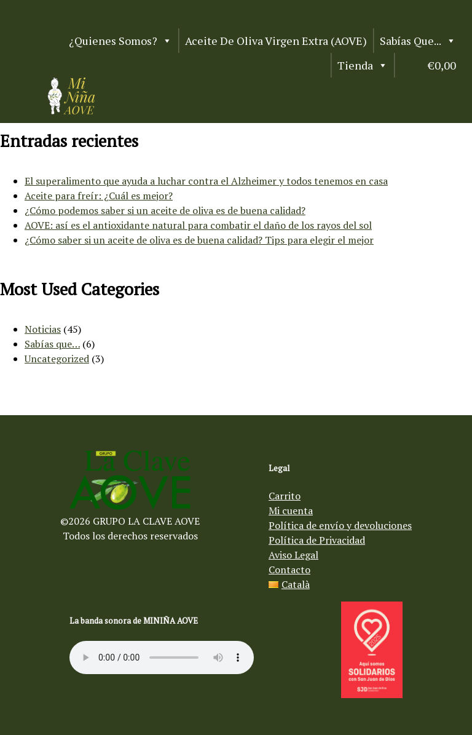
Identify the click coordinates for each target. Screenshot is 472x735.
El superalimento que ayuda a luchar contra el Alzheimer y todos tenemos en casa (206, 181)
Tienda (362, 65)
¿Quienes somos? (120, 40)
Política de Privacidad (317, 540)
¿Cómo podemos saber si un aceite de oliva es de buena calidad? (165, 210)
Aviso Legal (293, 555)
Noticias (43, 329)
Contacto (289, 569)
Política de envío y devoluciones (340, 525)
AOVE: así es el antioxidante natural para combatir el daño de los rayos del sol (198, 225)
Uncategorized (57, 358)
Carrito (285, 496)
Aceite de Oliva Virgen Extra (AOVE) (276, 40)
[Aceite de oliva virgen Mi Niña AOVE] (71, 110)
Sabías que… (52, 344)
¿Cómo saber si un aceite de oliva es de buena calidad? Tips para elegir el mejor (199, 240)
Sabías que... (418, 40)
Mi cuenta (291, 510)
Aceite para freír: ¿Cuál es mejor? (99, 195)
